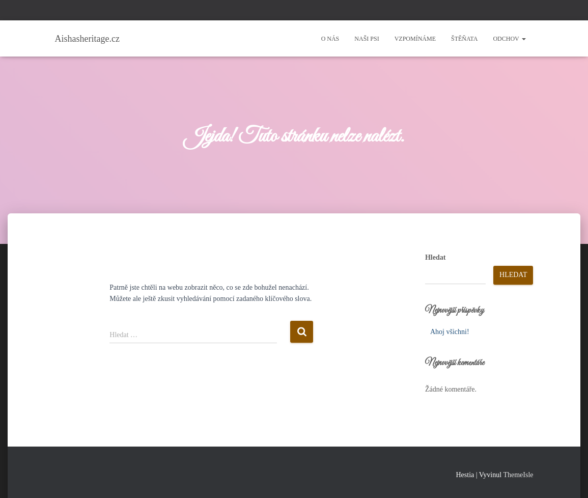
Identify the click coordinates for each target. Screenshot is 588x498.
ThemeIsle (518, 475)
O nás (330, 38)
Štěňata (464, 38)
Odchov (509, 38)
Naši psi (366, 38)
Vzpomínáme (415, 38)
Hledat (435, 257)
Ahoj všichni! (449, 332)
